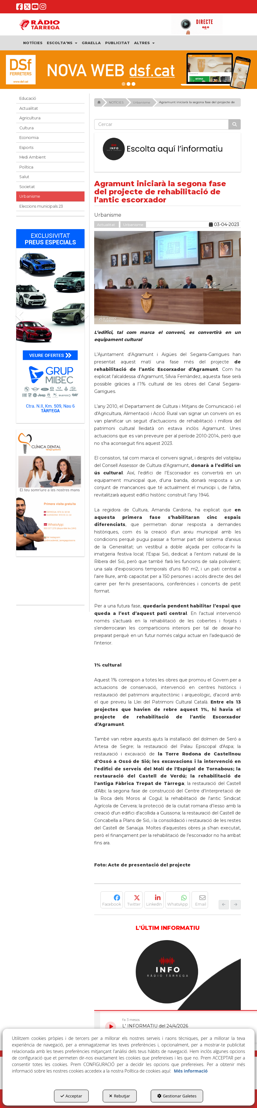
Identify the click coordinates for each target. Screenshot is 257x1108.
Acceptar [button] (71, 1096)
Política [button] (26, 167)
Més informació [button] (190, 1071)
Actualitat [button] (28, 108)
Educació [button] (27, 98)
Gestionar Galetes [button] (176, 1096)
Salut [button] (24, 176)
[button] (19, 8)
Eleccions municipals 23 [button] (41, 206)
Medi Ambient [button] (32, 157)
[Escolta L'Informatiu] (167, 149)
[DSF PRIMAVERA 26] (128, 69)
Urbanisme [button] (29, 196)
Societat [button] (27, 186)
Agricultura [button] (30, 118)
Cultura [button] (26, 128)
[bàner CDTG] (50, 489)
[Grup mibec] (50, 323)
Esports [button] (26, 147)
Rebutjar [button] (119, 1096)
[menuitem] (33, 42)
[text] (161, 124)
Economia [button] (29, 137)
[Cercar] (234, 124)
